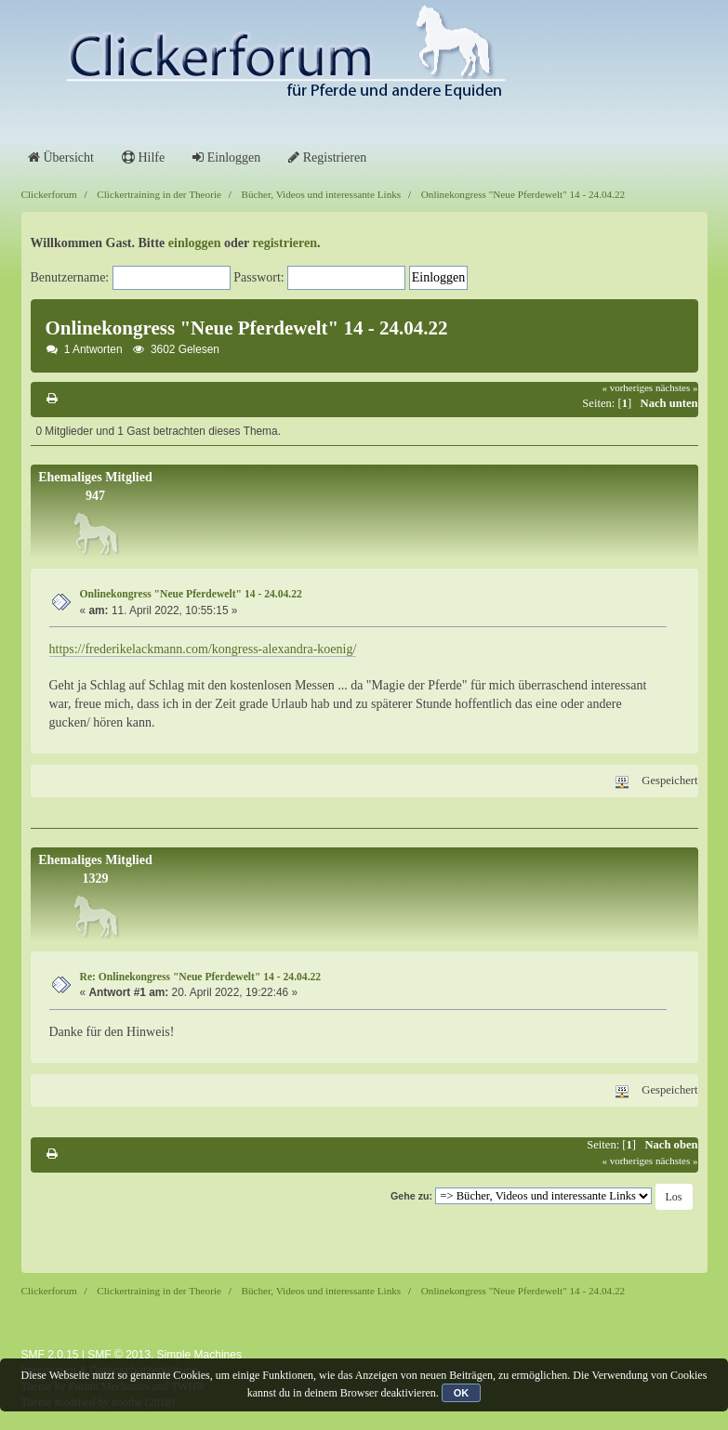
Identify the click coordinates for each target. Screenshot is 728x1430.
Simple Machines (199, 1354)
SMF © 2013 (119, 1354)
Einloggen (226, 157)
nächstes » (676, 387)
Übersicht (61, 157)
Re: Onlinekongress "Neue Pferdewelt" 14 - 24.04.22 (201, 977)
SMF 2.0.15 (50, 1354)
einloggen (194, 243)
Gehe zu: (411, 1195)
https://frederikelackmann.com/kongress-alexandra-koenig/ (203, 649)
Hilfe (143, 157)
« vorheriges (627, 387)
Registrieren (327, 157)
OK (462, 1392)
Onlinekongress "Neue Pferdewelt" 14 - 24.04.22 (191, 594)
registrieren (285, 243)
